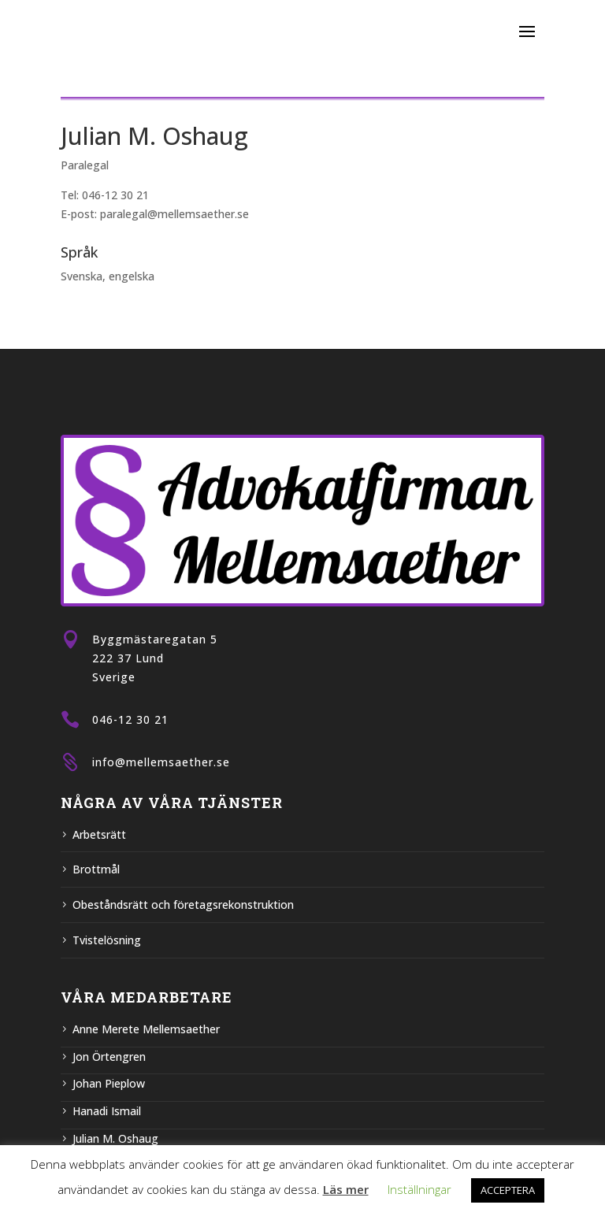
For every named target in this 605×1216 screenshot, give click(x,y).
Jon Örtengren (109, 1056)
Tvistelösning (106, 939)
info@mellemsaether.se (161, 761)
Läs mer (346, 1189)
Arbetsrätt (99, 834)
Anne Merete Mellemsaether (146, 1028)
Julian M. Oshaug (115, 1138)
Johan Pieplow (108, 1083)
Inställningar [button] (419, 1189)
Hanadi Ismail (106, 1110)
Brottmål (96, 869)
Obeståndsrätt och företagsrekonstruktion (183, 904)
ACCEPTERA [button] (508, 1190)
